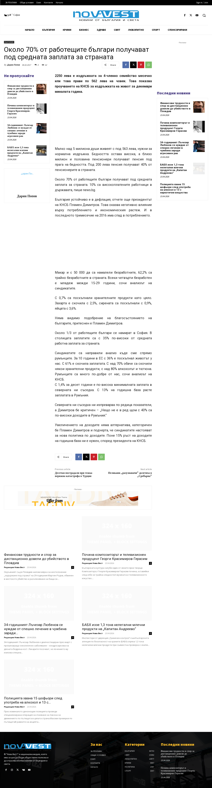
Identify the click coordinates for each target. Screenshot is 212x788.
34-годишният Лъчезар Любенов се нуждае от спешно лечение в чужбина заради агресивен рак (20, 130)
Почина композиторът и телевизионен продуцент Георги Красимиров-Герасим (21, 109)
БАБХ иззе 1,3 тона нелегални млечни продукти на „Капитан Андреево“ (20, 151)
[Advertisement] (103, 122)
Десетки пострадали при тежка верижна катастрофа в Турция (73, 474)
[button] (204, 15)
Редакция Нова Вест (14, 567)
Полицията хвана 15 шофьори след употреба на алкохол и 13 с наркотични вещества (175, 188)
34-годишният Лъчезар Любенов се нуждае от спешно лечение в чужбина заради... (35, 629)
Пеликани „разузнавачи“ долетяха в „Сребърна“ (130, 474)
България (9, 42)
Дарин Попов (13, 64)
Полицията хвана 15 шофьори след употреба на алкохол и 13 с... (33, 700)
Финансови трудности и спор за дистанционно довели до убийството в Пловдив (20, 89)
